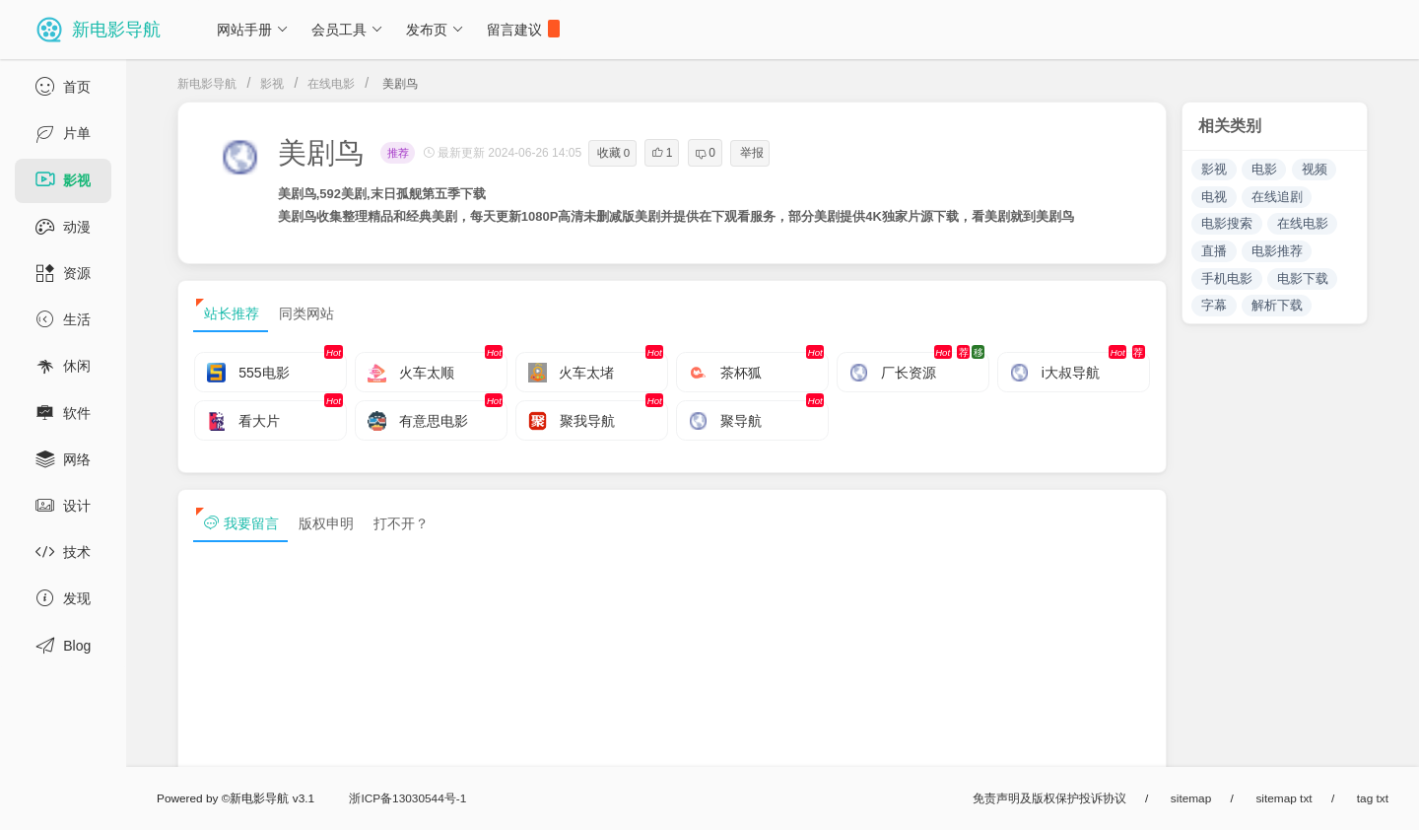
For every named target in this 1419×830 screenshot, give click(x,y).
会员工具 (347, 29)
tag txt (1372, 798)
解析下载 (1277, 305)
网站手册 (253, 29)
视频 (1314, 169)
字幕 (1214, 305)
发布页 (435, 29)
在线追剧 (1277, 196)
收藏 (613, 153)
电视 (1214, 196)
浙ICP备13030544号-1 (407, 798)
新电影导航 (206, 84)
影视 (272, 84)
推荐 (398, 153)
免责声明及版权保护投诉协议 (1049, 798)
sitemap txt (1283, 798)
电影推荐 (1277, 250)
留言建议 (523, 28)
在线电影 (331, 84)
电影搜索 (1226, 223)
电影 (1264, 169)
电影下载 (1302, 278)
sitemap (1191, 798)
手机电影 (1226, 278)
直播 (1214, 250)
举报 (752, 153)
